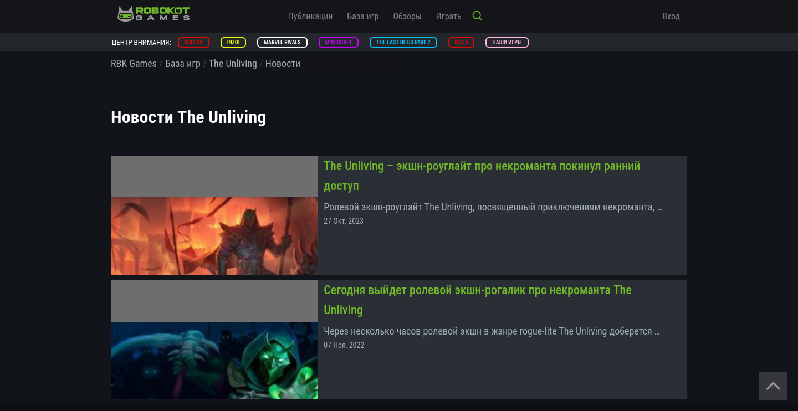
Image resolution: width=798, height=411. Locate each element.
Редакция (270, 358)
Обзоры (407, 16)
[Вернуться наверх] (773, 386)
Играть (449, 16)
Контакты (126, 358)
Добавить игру (278, 375)
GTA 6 (461, 42)
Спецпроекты (133, 375)
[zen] (626, 377)
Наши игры (506, 42)
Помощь (124, 391)
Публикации (310, 16)
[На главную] (153, 14)
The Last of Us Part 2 (403, 42)
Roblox (194, 42)
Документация (422, 375)
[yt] (676, 377)
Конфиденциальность (146, 341)
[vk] (601, 377)
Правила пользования (434, 341)
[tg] (651, 377)
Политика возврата (286, 341)
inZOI (233, 42)
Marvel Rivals (282, 42)
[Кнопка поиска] (477, 16)
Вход (671, 16)
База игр (363, 16)
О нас (408, 358)
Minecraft (338, 42)
